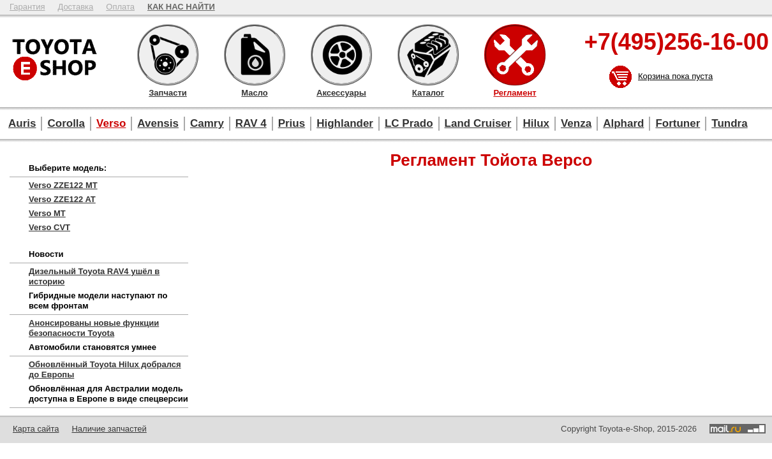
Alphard (623, 123)
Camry (207, 123)
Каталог (428, 54)
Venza (576, 123)
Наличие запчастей (108, 428)
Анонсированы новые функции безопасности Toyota (94, 328)
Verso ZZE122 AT (62, 199)
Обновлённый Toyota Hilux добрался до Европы (105, 369)
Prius (292, 123)
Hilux (536, 123)
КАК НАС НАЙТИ (181, 6)
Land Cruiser (478, 123)
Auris (22, 123)
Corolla (66, 123)
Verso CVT (49, 227)
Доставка (75, 6)
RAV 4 (251, 123)
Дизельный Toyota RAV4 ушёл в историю (94, 276)
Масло (254, 54)
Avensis (158, 123)
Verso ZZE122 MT (63, 185)
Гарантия (27, 6)
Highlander (344, 123)
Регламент (515, 54)
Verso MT (47, 213)
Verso (111, 123)
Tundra (729, 123)
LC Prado (409, 123)
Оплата (120, 6)
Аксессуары (341, 54)
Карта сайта (36, 428)
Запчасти (167, 54)
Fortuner (677, 123)
